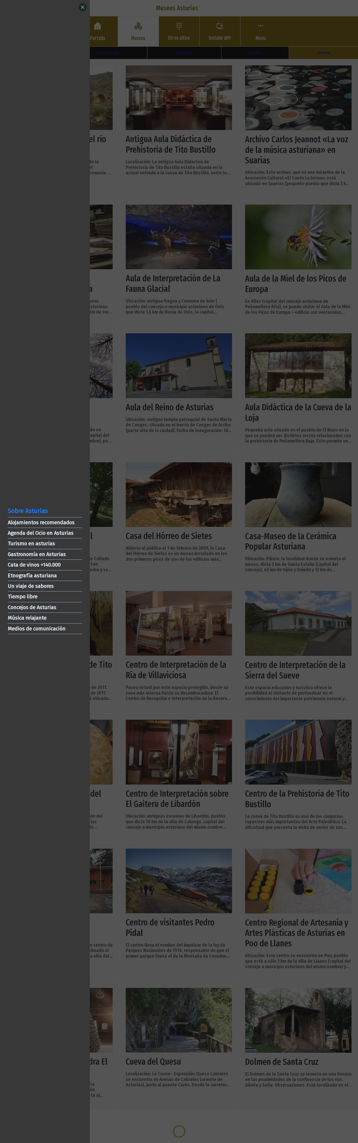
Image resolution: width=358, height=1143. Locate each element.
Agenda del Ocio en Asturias (40, 533)
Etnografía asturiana (32, 576)
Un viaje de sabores (31, 586)
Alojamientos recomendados (41, 522)
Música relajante (27, 618)
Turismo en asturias (31, 543)
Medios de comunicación (36, 629)
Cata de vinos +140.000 (34, 565)
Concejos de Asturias (32, 607)
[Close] (83, 7)
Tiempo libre (22, 597)
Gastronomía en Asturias (37, 554)
